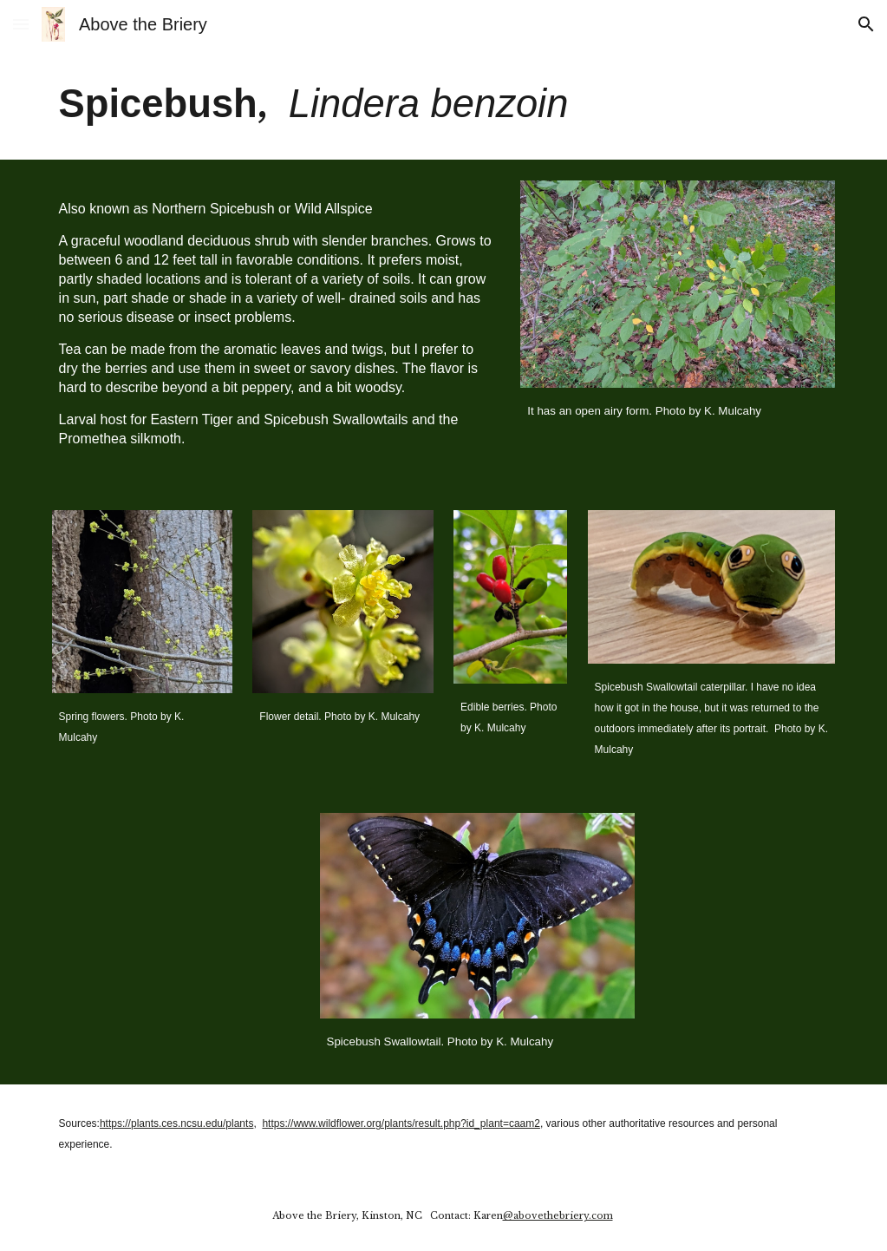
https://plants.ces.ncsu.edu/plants (176, 1123)
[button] (21, 24)
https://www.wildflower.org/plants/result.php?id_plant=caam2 (401, 1123)
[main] (444, 104)
